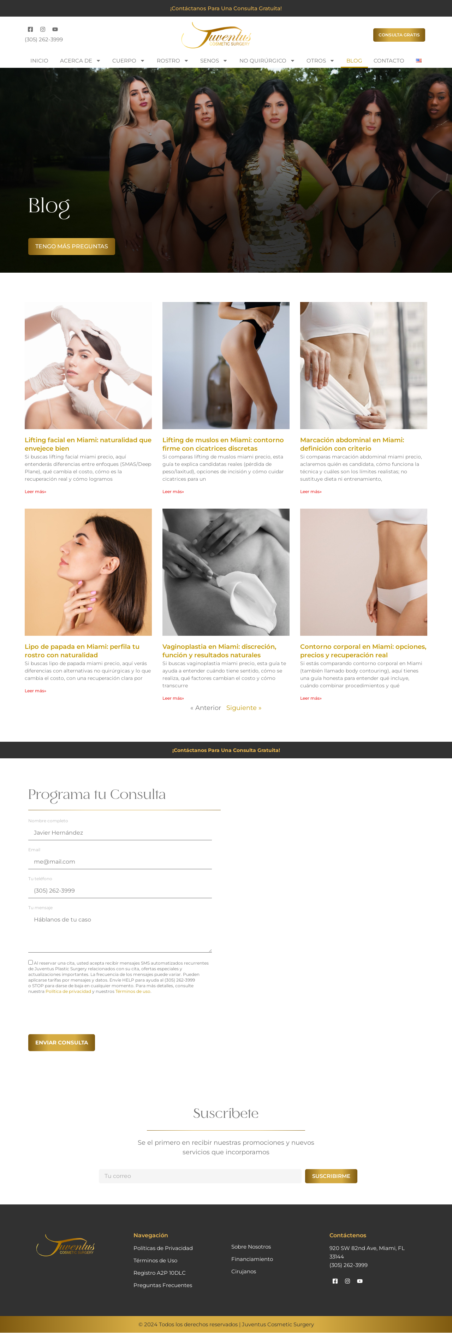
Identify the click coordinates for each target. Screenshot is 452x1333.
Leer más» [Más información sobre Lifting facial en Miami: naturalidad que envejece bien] (35, 491)
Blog (354, 60)
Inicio (39, 60)
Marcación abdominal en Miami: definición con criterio (352, 444)
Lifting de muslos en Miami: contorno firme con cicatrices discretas (223, 444)
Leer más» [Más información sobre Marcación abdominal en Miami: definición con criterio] (311, 491)
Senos (214, 60)
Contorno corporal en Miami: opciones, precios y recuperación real (363, 651)
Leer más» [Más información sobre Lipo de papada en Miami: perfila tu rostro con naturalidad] (35, 690)
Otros (321, 60)
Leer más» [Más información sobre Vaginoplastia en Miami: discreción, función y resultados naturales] (173, 698)
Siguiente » (244, 708)
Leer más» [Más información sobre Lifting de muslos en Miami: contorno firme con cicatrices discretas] (173, 491)
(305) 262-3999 (44, 39)
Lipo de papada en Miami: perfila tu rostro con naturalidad (82, 651)
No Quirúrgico (267, 60)
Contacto (389, 60)
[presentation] (82, 1013)
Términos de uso (132, 991)
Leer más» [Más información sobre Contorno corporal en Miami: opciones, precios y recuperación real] (311, 698)
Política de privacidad (68, 991)
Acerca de (80, 60)
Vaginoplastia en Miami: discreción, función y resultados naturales (219, 651)
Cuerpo (128, 60)
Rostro (173, 60)
